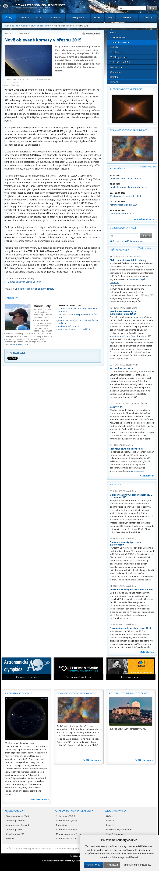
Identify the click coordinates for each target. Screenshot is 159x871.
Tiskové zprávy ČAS (15, 820)
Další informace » (39, 799)
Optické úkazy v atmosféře (119, 829)
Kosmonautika (117, 37)
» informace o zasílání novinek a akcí (127, 241)
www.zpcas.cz (137, 470)
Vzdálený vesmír (118, 57)
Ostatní (114, 76)
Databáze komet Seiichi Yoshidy (24, 281)
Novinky (25, 17)
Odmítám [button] (112, 865)
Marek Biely (25, 33)
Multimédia (116, 67)
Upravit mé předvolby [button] (137, 865)
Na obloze (54, 17)
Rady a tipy (61, 825)
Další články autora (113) (68, 305)
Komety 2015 (19, 352)
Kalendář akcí (118, 168)
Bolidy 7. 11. (116, 406)
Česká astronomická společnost (24, 848)
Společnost (126, 17)
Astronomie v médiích (66, 829)
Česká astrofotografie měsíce (128, 130)
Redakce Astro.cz (133, 256)
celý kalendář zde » (144, 219)
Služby (97, 17)
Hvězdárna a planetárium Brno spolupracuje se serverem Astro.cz (74, 848)
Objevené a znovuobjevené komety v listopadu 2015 (131, 496)
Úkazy (113, 32)
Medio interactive (63, 860)
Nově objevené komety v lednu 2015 (130, 628)
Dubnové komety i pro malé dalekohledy (125, 543)
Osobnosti (115, 72)
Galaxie (110, 820)
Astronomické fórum (66, 838)
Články (8, 17)
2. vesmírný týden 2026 (18, 693)
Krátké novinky (119, 249)
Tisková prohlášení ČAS (17, 816)
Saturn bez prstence (121, 368)
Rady (110, 17)
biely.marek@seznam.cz (20, 344)
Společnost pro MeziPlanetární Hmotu (34, 288)
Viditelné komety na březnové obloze (131, 589)
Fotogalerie (78, 17)
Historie (114, 81)
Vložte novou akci (148, 166)
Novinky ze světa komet (68, 326)
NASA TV (10, 838)
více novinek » (147, 475)
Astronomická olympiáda (18, 825)
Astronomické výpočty (66, 820)
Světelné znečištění (120, 62)
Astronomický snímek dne (126, 89)
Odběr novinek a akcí (123, 227)
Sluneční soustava (40, 25)
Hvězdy (114, 47)
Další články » (147, 651)
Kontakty (148, 17)
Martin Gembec (132, 307)
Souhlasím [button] (93, 865)
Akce (38, 17)
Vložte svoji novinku (147, 248)
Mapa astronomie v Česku (68, 834)
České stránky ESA (15, 834)
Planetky (110, 825)
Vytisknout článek (93, 33)
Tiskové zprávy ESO (15, 829)
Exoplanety (116, 52)
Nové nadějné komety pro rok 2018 (74, 329)
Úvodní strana (11, 25)
